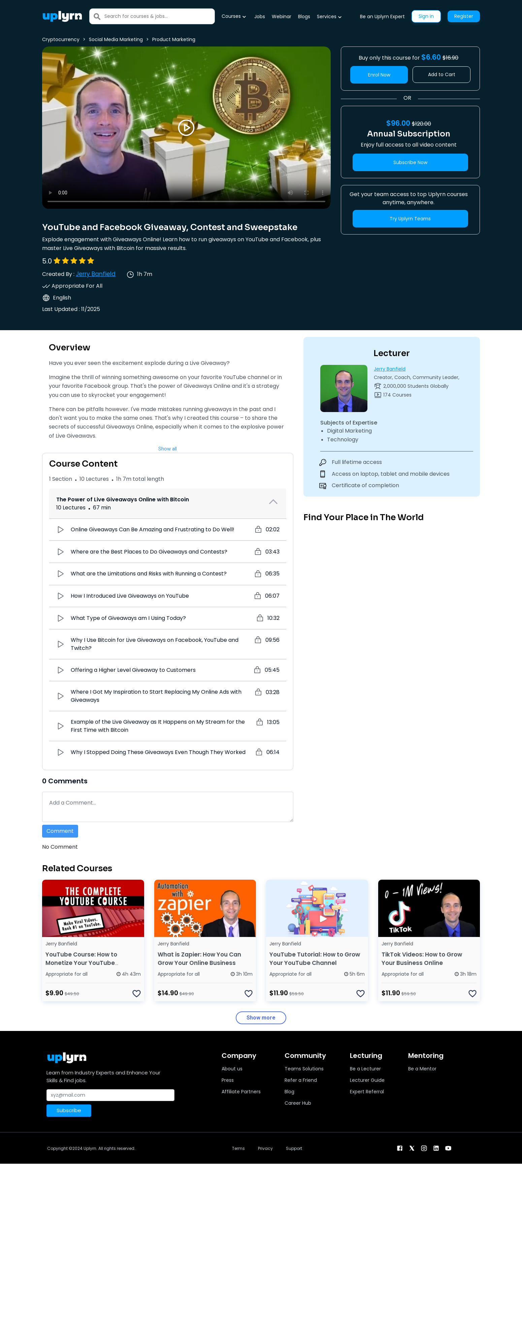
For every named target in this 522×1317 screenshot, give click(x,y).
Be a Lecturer (365, 1068)
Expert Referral (367, 1091)
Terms (238, 1148)
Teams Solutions (304, 1068)
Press (228, 1080)
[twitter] (412, 1147)
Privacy (265, 1148)
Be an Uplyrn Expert (382, 16)
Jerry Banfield (96, 274)
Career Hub (298, 1103)
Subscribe (69, 1110)
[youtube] (448, 1147)
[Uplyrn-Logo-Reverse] (62, 16)
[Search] (159, 16)
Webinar (281, 16)
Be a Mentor (422, 1068)
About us (232, 1068)
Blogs (304, 16)
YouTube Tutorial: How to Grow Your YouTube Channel (314, 958)
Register (463, 16)
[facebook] (399, 1147)
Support (294, 1148)
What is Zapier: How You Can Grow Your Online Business (199, 958)
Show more (261, 1017)
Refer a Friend (301, 1080)
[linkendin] (436, 1147)
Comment (60, 831)
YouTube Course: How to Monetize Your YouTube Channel (81, 962)
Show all (167, 449)
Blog (289, 1091)
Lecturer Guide (367, 1080)
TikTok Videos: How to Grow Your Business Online (422, 958)
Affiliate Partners (241, 1091)
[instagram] (424, 1147)
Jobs (259, 16)
